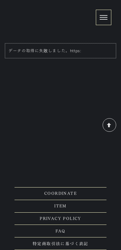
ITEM (60, 206)
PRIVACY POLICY (60, 219)
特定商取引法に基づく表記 (60, 244)
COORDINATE (60, 193)
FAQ (60, 231)
